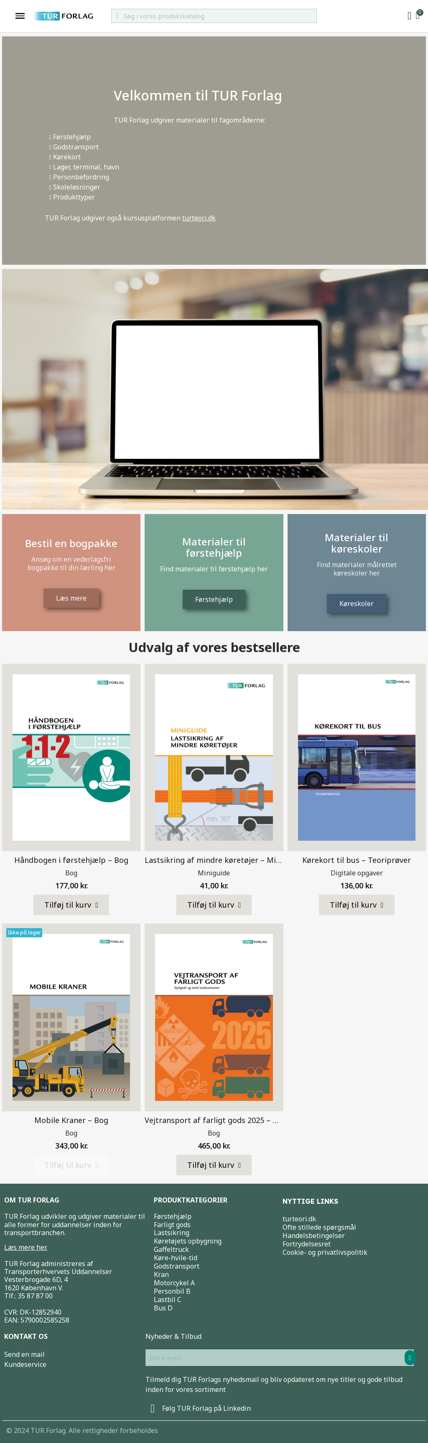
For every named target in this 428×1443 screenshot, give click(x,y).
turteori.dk (199, 218)
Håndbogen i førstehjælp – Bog (71, 860)
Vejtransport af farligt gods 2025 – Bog (216, 1120)
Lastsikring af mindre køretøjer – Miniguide (224, 860)
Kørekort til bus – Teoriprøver (356, 860)
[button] (71, 905)
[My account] (409, 16)
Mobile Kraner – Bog (71, 1120)
